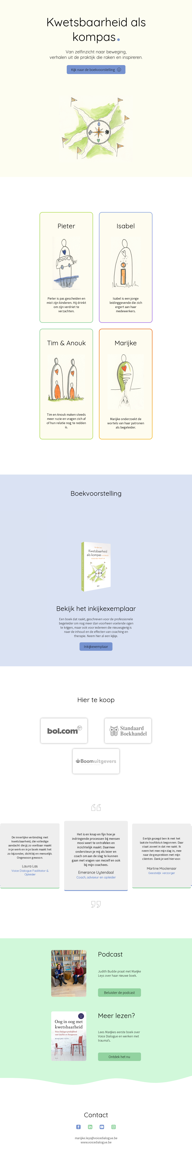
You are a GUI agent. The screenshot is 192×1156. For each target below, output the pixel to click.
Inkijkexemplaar (96, 646)
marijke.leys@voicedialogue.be (96, 1138)
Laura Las (30, 866)
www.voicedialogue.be (96, 1142)
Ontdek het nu (119, 1056)
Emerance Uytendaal (96, 872)
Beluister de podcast (119, 992)
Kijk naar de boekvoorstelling (96, 69)
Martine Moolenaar (161, 868)
